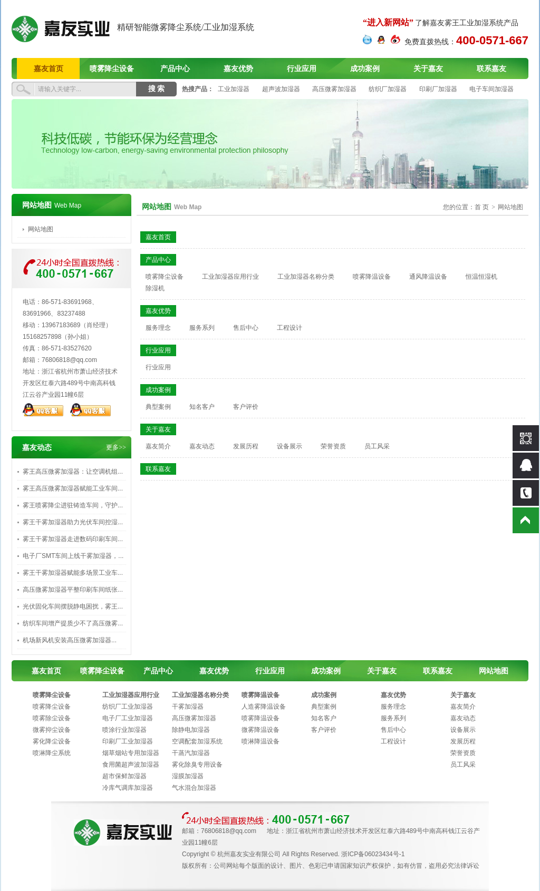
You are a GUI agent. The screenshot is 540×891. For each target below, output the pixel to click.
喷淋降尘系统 (52, 753)
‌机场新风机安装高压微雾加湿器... (70, 640)
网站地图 (40, 229)
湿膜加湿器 (188, 776)
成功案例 (365, 68)
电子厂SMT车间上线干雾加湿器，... (73, 556)
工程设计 (289, 327)
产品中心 (175, 68)
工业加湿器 (233, 89)
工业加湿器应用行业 (230, 276)
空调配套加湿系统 (197, 741)
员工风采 (377, 446)
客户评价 (245, 406)
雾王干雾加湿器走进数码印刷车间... (73, 539)
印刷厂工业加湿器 (127, 741)
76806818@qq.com (69, 360)
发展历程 (245, 446)
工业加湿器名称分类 (305, 276)
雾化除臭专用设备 (197, 764)
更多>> (116, 447)
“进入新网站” (388, 22)
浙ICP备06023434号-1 (372, 854)
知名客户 (202, 406)
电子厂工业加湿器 (127, 718)
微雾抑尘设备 (52, 729)
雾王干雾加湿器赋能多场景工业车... (73, 572)
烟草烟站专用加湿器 (130, 753)
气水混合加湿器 (194, 787)
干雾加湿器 (188, 706)
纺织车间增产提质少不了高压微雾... (73, 623)
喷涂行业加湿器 (124, 729)
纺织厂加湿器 (388, 89)
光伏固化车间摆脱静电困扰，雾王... (73, 606)
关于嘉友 (428, 68)
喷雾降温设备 (372, 276)
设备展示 (289, 446)
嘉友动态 (202, 446)
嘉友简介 (158, 446)
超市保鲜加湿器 (124, 776)
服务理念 (158, 327)
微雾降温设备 (260, 729)
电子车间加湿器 (491, 89)
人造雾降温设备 (264, 706)
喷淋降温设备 (260, 741)
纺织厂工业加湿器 (127, 706)
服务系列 (202, 327)
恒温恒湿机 (481, 276)
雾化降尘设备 (52, 741)
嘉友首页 (48, 68)
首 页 (482, 207)
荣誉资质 (333, 446)
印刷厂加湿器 (438, 89)
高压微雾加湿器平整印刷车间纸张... (73, 589)
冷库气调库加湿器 (127, 787)
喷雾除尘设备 (52, 718)
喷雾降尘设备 (112, 68)
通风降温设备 (428, 276)
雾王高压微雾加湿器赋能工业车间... (73, 488)
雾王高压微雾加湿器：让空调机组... (73, 471)
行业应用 (301, 68)
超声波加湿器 (281, 89)
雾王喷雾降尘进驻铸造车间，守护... (73, 505)
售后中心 (245, 327)
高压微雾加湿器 (334, 89)
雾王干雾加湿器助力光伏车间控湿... (73, 522)
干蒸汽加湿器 (191, 753)
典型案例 (158, 406)
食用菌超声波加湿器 (130, 764)
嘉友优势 (238, 68)
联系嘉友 (491, 68)
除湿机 (155, 288)
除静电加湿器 (191, 729)
